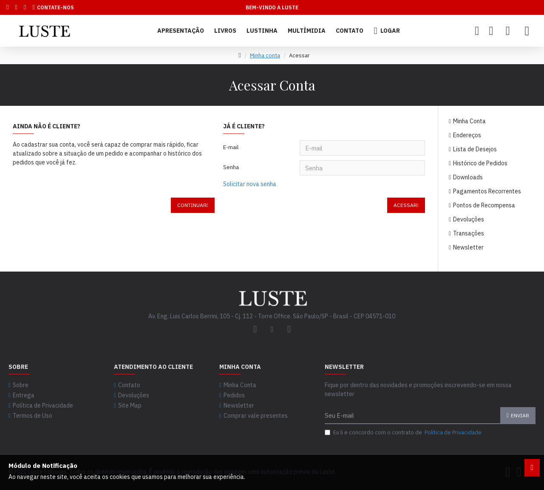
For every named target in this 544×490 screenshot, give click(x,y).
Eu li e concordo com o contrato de (404, 432)
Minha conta (265, 55)
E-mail (230, 147)
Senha (231, 167)
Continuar (192, 206)
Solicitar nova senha (249, 184)
